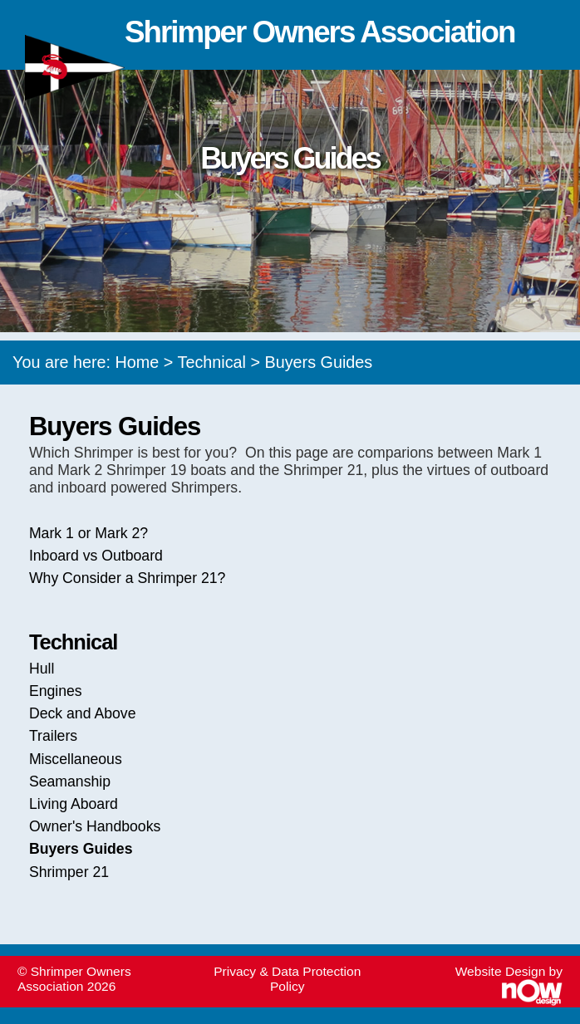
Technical (212, 362)
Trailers (53, 736)
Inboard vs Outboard (96, 555)
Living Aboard (73, 804)
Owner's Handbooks (94, 826)
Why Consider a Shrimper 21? (127, 578)
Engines (55, 691)
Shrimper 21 (69, 872)
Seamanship (70, 781)
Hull (41, 668)
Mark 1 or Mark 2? (88, 533)
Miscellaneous (75, 759)
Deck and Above (82, 713)
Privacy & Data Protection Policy (287, 978)
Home (138, 362)
